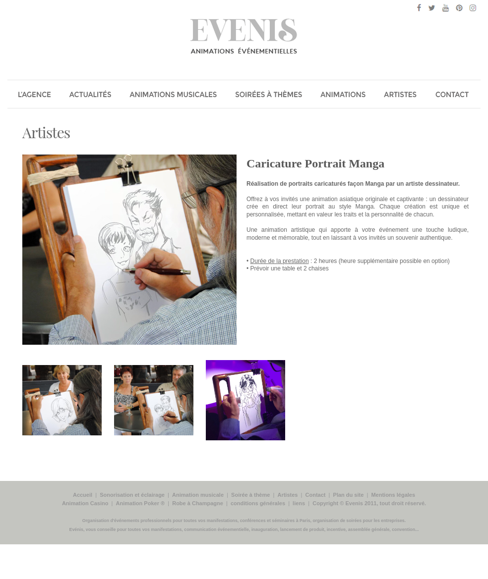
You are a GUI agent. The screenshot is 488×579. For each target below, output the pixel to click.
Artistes (46, 132)
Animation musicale (198, 495)
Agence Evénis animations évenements (34, 95)
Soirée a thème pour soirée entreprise (269, 95)
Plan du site (348, 495)
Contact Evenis (454, 95)
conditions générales (258, 503)
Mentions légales (393, 495)
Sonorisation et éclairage (132, 495)
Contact (315, 495)
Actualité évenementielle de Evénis (91, 95)
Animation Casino (85, 503)
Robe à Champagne (197, 503)
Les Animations (344, 95)
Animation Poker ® (140, 503)
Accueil (82, 495)
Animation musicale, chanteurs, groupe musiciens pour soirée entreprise (174, 95)
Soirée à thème (250, 495)
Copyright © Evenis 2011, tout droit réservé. (369, 503)
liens (299, 503)
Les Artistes (402, 95)
